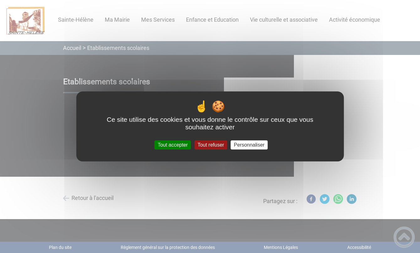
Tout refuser (211, 145)
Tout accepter (173, 145)
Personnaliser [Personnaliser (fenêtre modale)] (249, 145)
